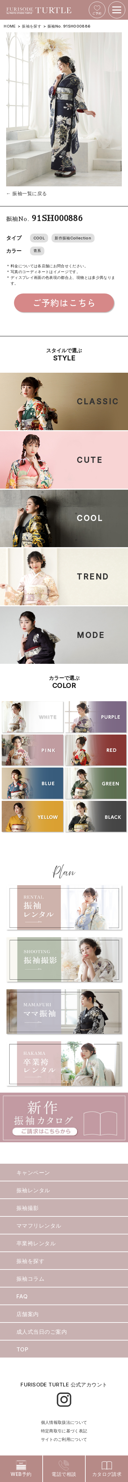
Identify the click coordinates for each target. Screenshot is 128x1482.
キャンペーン (33, 1172)
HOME (10, 26)
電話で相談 (64, 1468)
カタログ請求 (107, 1468)
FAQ (22, 1296)
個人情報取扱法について (64, 1422)
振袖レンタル (33, 1190)
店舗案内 (27, 1314)
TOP (22, 1349)
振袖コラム (30, 1278)
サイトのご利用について (64, 1439)
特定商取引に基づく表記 (64, 1430)
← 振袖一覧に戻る (26, 193)
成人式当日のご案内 (41, 1331)
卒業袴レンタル (36, 1243)
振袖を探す (31, 26)
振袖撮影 (27, 1208)
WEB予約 (21, 1468)
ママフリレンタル (38, 1225)
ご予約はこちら (64, 302)
